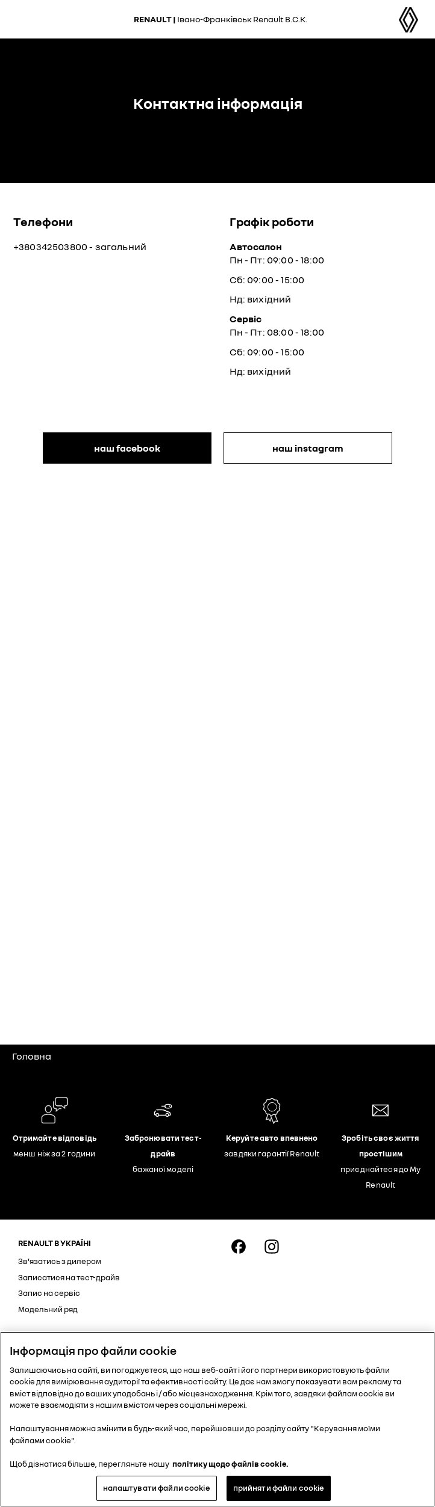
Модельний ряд (48, 1309)
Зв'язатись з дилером (59, 1261)
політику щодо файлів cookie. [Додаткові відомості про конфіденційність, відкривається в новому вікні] (230, 1464)
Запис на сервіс (49, 1293)
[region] (217, 1419)
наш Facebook (127, 448)
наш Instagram (307, 448)
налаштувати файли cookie (156, 1488)
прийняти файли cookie (279, 1488)
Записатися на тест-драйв (69, 1277)
